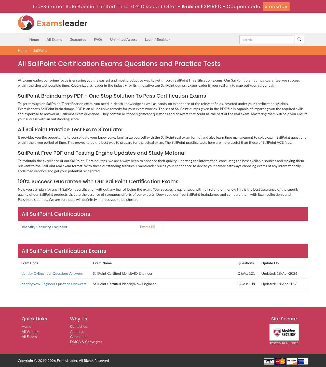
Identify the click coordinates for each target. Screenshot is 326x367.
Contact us (78, 326)
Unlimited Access (123, 39)
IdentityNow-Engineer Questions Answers (53, 284)
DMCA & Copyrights (86, 341)
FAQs (98, 39)
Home (34, 39)
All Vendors (30, 331)
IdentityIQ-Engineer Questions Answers (52, 273)
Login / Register (157, 39)
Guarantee (78, 39)
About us (77, 331)
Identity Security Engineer (44, 227)
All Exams (54, 39)
